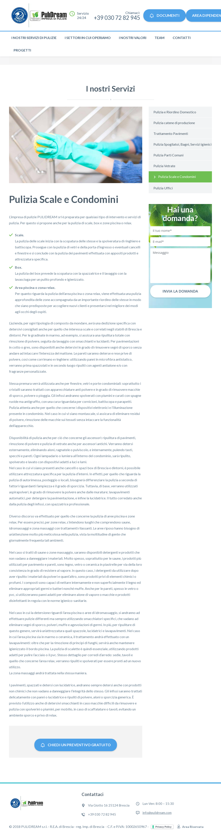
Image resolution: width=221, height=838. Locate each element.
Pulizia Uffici (163, 188)
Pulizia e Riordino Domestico (174, 112)
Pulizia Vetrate (164, 166)
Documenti (165, 15)
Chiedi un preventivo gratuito (76, 745)
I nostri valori (132, 38)
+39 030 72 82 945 (117, 17)
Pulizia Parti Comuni (168, 155)
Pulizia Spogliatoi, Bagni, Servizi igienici (182, 144)
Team (159, 38)
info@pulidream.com (157, 813)
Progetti (22, 50)
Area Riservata (190, 827)
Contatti (182, 38)
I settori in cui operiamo (88, 38)
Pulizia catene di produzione (174, 123)
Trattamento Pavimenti (170, 133)
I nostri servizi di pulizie (34, 38)
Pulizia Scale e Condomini (177, 176)
